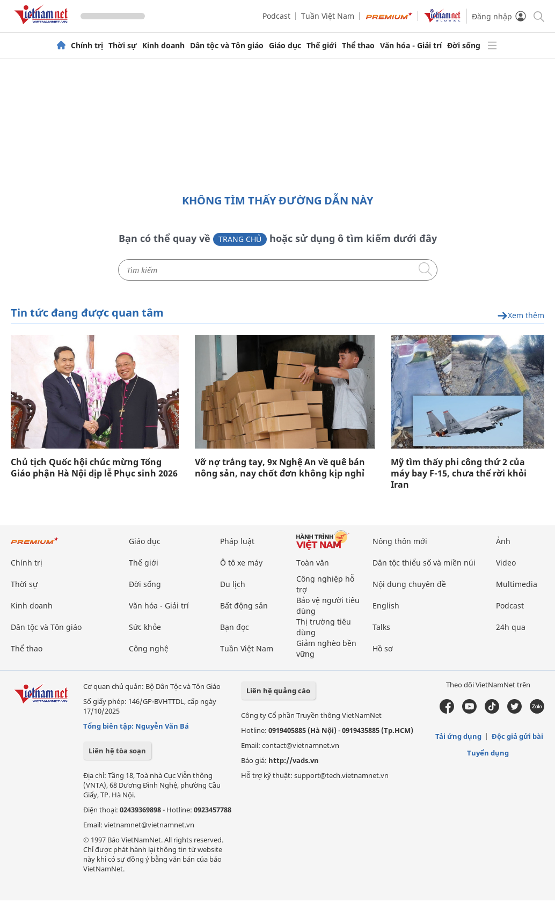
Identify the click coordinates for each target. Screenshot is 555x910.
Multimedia (516, 584)
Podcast (276, 16)
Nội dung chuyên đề (409, 584)
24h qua (510, 627)
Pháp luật (237, 541)
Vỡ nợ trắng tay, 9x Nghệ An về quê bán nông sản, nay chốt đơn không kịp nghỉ (280, 468)
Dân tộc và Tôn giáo (227, 45)
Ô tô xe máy (241, 562)
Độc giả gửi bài (517, 736)
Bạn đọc (234, 627)
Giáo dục (285, 45)
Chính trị (87, 45)
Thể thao (358, 45)
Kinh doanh (163, 45)
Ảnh (503, 541)
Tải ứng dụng (458, 736)
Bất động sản (244, 605)
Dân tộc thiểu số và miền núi (424, 562)
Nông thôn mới (400, 541)
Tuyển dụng (488, 753)
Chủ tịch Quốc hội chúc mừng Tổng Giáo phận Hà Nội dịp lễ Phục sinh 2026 (94, 468)
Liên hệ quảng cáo (278, 690)
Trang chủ (239, 239)
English (386, 605)
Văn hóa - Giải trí (411, 45)
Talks (381, 627)
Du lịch (232, 584)
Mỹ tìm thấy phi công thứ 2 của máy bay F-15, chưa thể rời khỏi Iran (459, 473)
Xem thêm (520, 315)
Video (506, 562)
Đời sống (463, 45)
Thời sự (122, 45)
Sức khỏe (145, 627)
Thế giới (321, 45)
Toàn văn (312, 562)
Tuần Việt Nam (327, 16)
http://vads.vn (293, 760)
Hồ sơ (383, 648)
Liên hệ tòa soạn (117, 750)
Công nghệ (149, 648)
